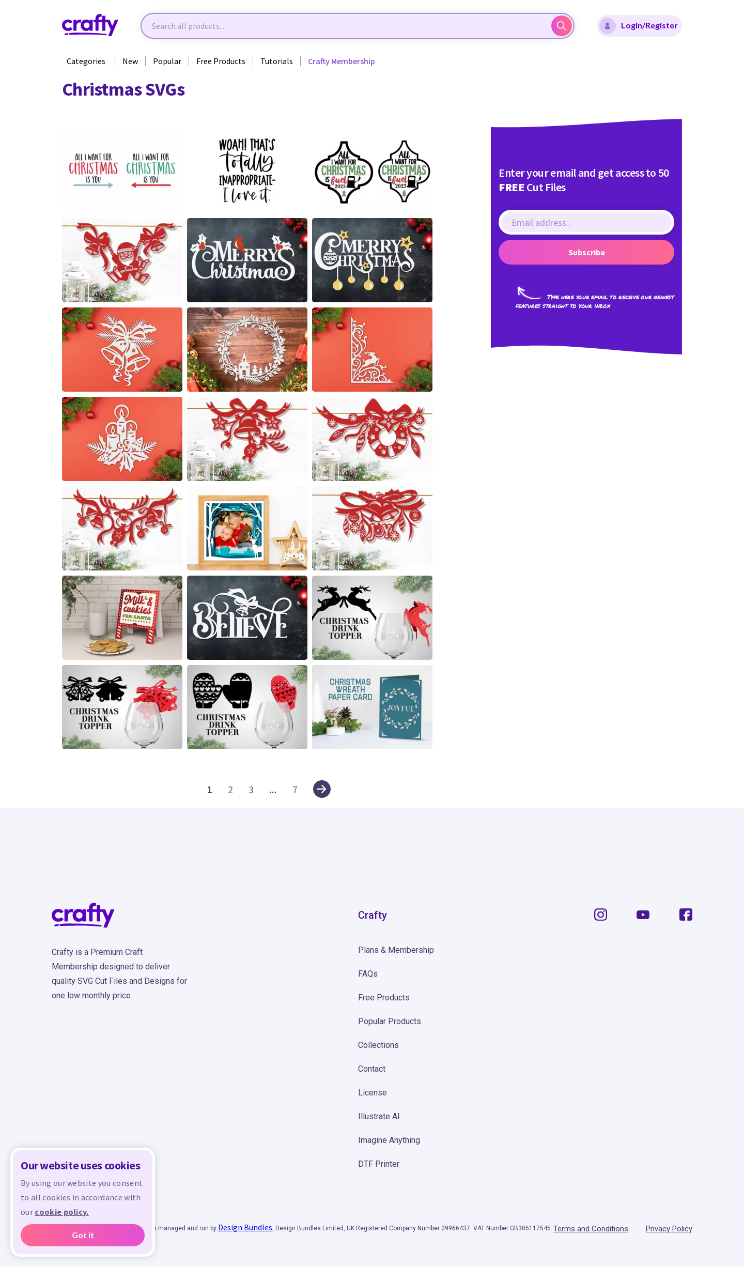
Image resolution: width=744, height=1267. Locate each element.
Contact (371, 1069)
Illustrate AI (379, 1116)
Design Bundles (245, 1227)
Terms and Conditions (590, 1228)
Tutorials (276, 61)
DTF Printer (378, 1164)
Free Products (220, 61)
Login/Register (638, 26)
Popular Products (389, 1021)
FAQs (368, 974)
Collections (378, 1045)
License (372, 1093)
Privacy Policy (669, 1228)
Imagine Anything (389, 1140)
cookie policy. (61, 1212)
